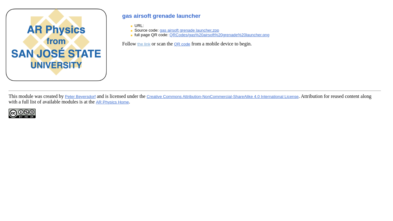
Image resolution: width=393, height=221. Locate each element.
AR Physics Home (112, 102)
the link (143, 44)
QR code (182, 44)
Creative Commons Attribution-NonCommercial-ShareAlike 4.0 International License (223, 96)
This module (21, 96)
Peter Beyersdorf (80, 96)
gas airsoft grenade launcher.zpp (189, 30)
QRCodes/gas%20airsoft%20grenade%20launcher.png (219, 35)
